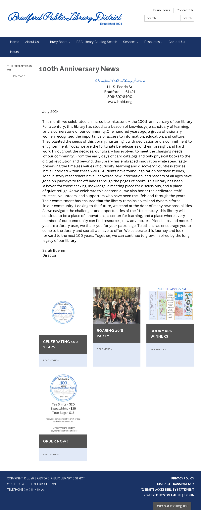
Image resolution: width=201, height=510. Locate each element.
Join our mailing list (172, 506)
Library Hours (161, 10)
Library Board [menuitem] (58, 42)
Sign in (189, 495)
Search (187, 18)
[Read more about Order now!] (63, 417)
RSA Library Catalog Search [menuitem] (96, 42)
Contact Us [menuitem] (177, 42)
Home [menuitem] (14, 42)
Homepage (18, 76)
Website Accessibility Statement (167, 489)
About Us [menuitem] (32, 42)
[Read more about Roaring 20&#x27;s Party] (116, 327)
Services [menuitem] (129, 42)
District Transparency (175, 484)
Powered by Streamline (162, 495)
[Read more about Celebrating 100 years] (63, 327)
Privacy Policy (182, 478)
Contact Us (185, 10)
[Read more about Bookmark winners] (170, 327)
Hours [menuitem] (14, 52)
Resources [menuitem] (152, 42)
